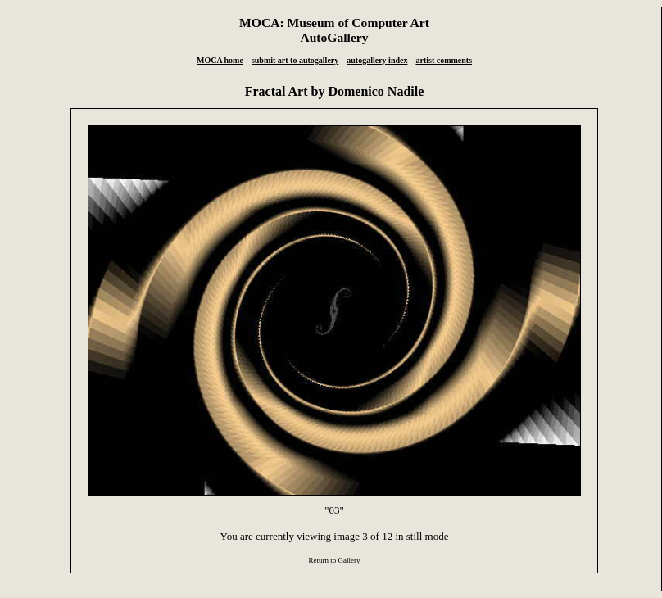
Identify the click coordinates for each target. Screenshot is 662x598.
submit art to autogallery (295, 60)
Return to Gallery (334, 560)
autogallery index (377, 60)
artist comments (443, 60)
